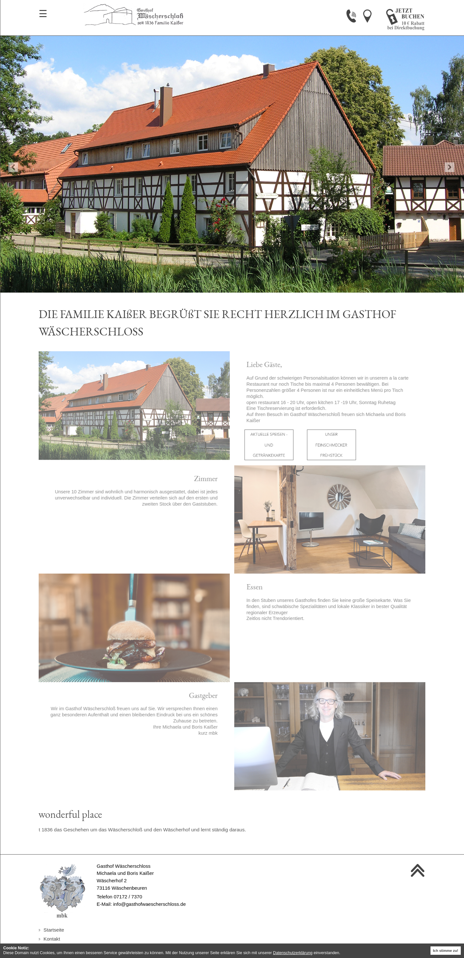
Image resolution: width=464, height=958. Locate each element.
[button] (342, 953)
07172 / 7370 (128, 896)
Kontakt (52, 939)
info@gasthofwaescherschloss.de (149, 904)
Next (449, 167)
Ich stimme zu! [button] (445, 951)
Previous (13, 167)
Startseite (54, 930)
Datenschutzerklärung (293, 953)
